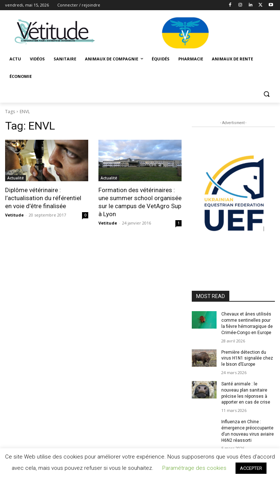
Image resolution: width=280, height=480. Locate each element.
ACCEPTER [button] (251, 468)
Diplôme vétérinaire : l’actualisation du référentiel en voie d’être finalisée (43, 198)
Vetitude (14, 215)
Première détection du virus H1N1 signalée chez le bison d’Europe (247, 358)
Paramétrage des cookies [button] (194, 468)
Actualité (15, 178)
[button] (266, 94)
